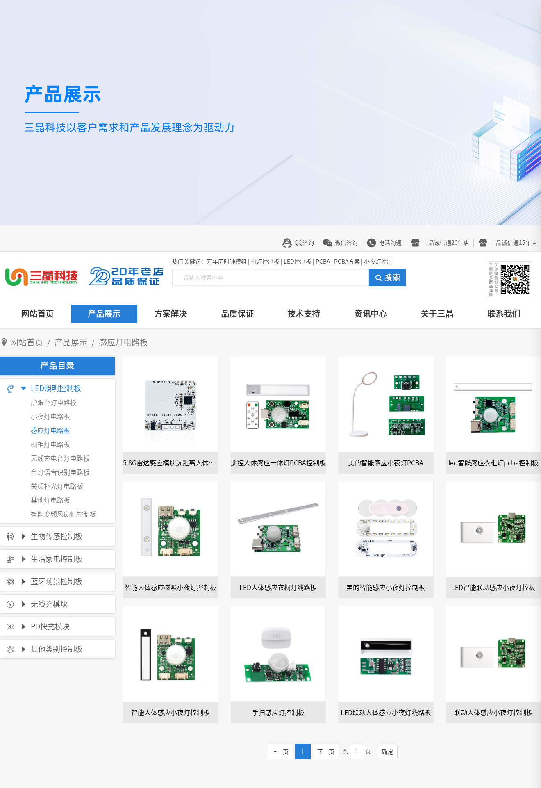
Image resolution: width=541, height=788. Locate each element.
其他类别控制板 (56, 649)
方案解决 (170, 314)
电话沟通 (390, 243)
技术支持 (303, 314)
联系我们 (503, 314)
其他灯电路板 (50, 500)
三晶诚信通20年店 (446, 243)
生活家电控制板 (56, 559)
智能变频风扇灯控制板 (63, 514)
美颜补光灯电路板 (57, 486)
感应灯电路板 (50, 430)
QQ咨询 (304, 243)
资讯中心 (370, 314)
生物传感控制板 (56, 536)
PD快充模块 (50, 626)
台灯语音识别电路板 (60, 472)
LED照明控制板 (56, 388)
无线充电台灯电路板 (60, 458)
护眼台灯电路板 (54, 402)
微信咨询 (346, 243)
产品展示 (104, 314)
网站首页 (37, 314)
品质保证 (237, 314)
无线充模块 (49, 604)
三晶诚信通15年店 (513, 243)
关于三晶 (437, 314)
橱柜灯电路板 (50, 444)
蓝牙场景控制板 (56, 581)
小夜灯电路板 (50, 416)
